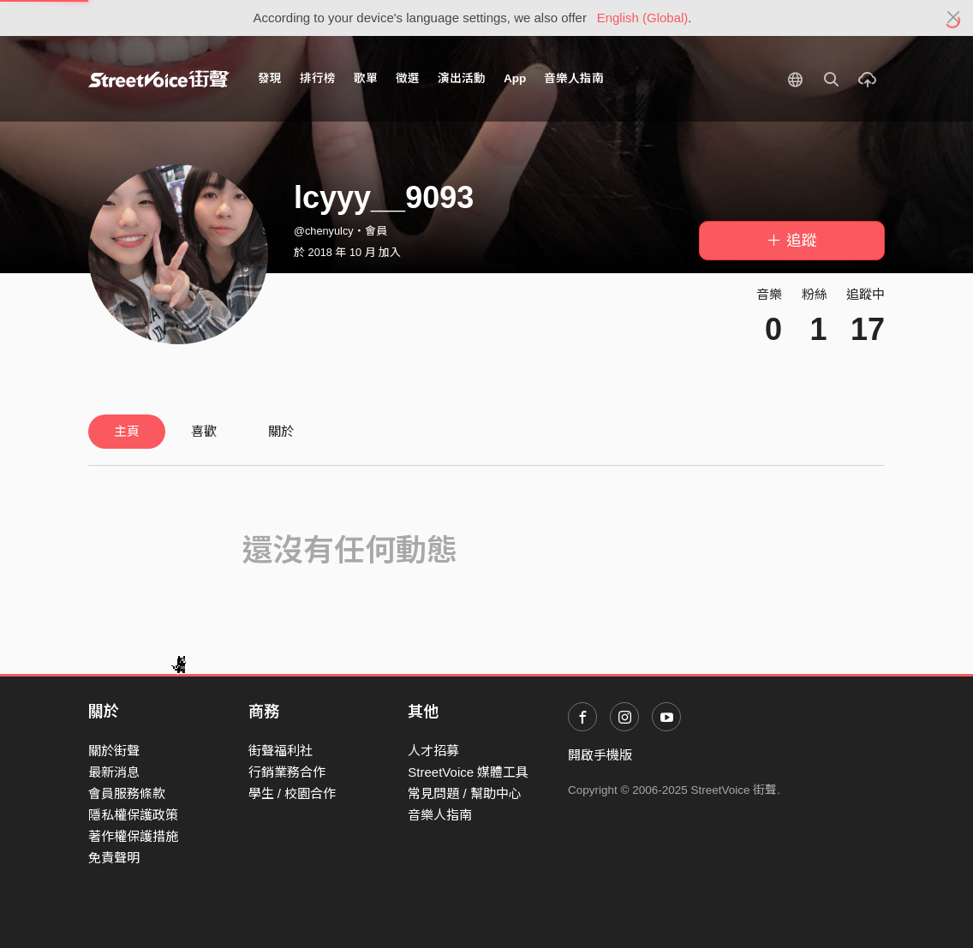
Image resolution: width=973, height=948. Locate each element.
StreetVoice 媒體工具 (468, 772)
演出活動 (462, 78)
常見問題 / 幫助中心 (465, 793)
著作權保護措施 (133, 836)
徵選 (408, 78)
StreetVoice (159, 78)
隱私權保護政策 (133, 815)
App (515, 78)
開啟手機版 (600, 755)
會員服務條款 (126, 793)
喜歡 (204, 431)
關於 (281, 431)
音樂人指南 (574, 78)
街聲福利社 (280, 750)
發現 (270, 78)
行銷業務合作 (286, 772)
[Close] (953, 18)
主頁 (127, 431)
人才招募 (433, 750)
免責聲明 (114, 857)
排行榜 (318, 78)
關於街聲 (114, 750)
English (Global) (643, 17)
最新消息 (114, 772)
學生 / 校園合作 (292, 793)
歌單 (366, 78)
